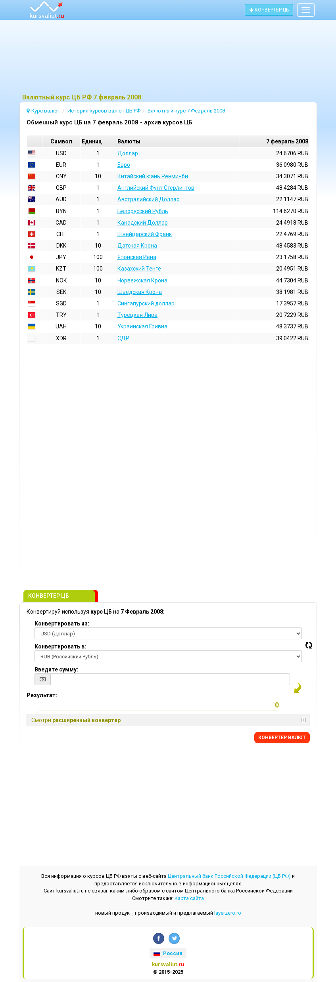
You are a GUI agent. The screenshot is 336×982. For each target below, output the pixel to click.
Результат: (42, 695)
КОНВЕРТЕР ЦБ (269, 10)
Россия (168, 953)
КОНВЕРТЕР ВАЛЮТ (282, 737)
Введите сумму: (56, 669)
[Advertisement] (168, 57)
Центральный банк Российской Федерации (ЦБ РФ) (229, 876)
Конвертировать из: (62, 623)
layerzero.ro (227, 913)
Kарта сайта (189, 898)
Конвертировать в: (60, 646)
